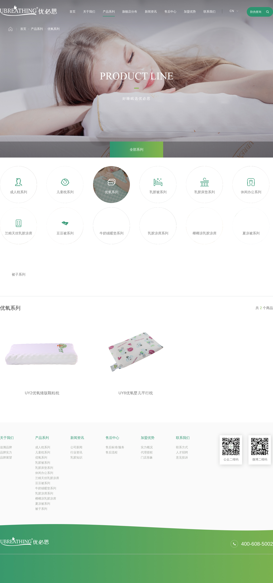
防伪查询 (255, 11)
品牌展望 (6, 457)
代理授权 (147, 452)
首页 (73, 11)
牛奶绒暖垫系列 (45, 488)
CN (232, 11)
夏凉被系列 (42, 503)
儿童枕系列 (42, 452)
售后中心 (170, 11)
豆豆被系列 (42, 483)
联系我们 (209, 11)
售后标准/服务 (115, 447)
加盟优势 (190, 11)
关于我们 (89, 11)
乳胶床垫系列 (44, 467)
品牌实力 (6, 452)
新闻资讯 (151, 11)
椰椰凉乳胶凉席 (45, 498)
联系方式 (182, 447)
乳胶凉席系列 (44, 493)
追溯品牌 (6, 447)
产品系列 (109, 11)
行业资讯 (76, 452)
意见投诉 (182, 457)
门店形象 (147, 457)
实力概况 (147, 447)
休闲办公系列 (44, 473)
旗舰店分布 (129, 11)
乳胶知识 (76, 457)
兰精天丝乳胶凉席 (47, 478)
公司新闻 (76, 447)
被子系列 (41, 508)
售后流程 (112, 452)
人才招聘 (182, 452)
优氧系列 (54, 29)
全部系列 (136, 149)
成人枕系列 (42, 447)
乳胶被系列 (42, 462)
